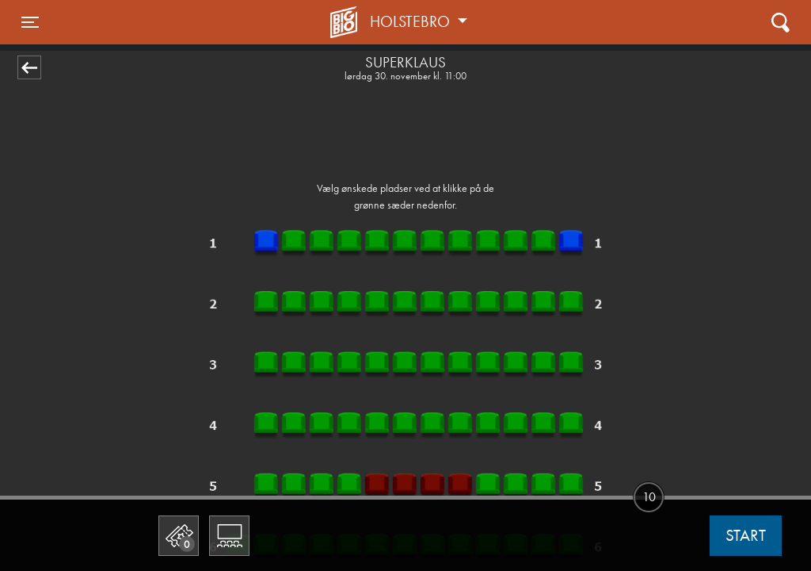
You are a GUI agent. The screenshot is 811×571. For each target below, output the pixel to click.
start (745, 535)
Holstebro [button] (412, 21)
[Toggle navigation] (30, 22)
